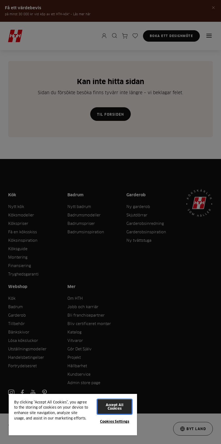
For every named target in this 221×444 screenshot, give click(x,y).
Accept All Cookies (114, 407)
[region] (73, 414)
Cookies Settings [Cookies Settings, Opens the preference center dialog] (114, 421)
